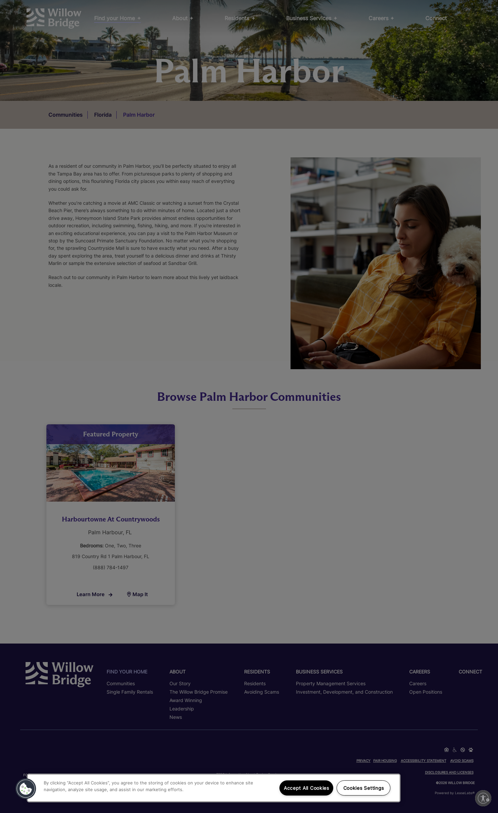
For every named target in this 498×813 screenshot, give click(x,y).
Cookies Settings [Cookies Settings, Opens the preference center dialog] (363, 788)
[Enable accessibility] (483, 798)
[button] (26, 789)
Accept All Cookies (306, 788)
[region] (213, 788)
